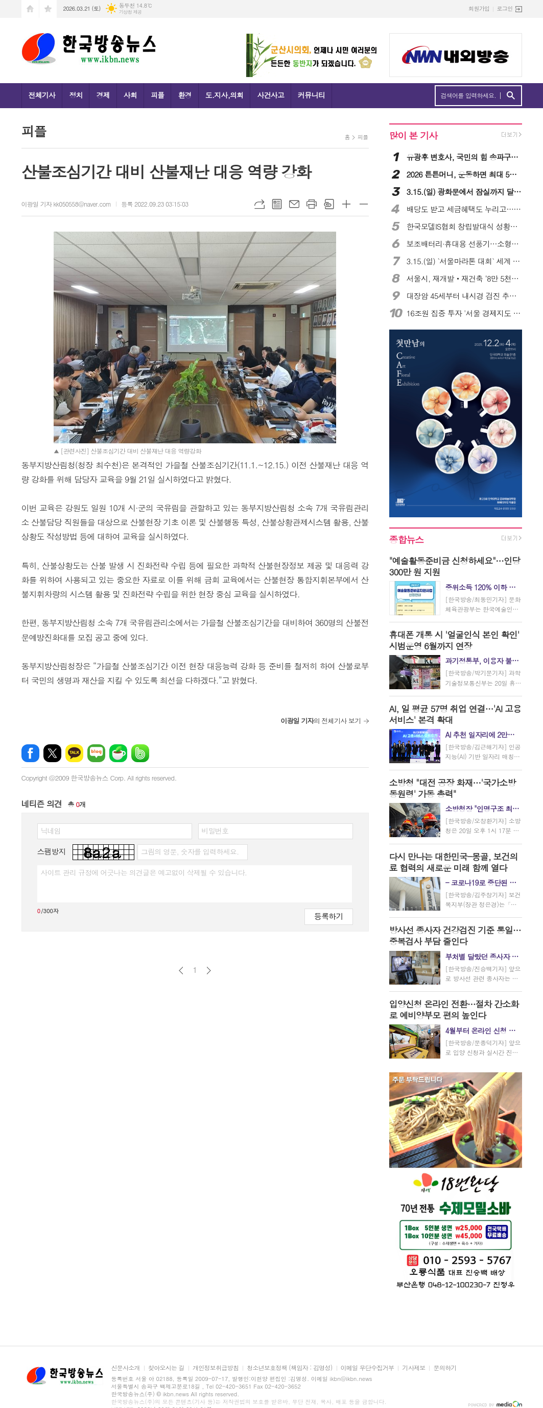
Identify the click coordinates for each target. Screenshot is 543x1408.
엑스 (52, 753)
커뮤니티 (311, 95)
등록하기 (328, 916)
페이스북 (30, 753)
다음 (209, 970)
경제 (102, 95)
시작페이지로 (30, 9)
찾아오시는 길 (166, 1368)
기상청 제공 (130, 12)
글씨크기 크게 (346, 204)
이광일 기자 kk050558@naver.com (66, 203)
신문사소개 (125, 1368)
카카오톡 (74, 753)
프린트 (311, 204)
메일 (294, 204)
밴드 (140, 753)
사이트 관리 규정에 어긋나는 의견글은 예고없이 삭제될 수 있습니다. (144, 872)
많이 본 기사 (413, 135)
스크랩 (329, 204)
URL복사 (259, 204)
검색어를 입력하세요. (469, 95)
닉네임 (51, 830)
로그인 (504, 8)
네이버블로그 (96, 753)
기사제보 (413, 1368)
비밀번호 (215, 830)
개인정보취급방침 (216, 1368)
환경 (184, 95)
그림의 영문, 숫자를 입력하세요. (190, 851)
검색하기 (510, 95)
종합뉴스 (406, 539)
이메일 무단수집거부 (367, 1368)
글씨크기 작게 (364, 204)
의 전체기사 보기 (320, 720)
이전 (181, 970)
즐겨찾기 (48, 9)
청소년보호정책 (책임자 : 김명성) (289, 1368)
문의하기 (444, 1368)
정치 (75, 95)
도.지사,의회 (224, 95)
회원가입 (478, 8)
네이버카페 (118, 753)
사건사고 (270, 95)
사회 (130, 95)
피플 (157, 95)
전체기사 (42, 95)
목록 (277, 204)
